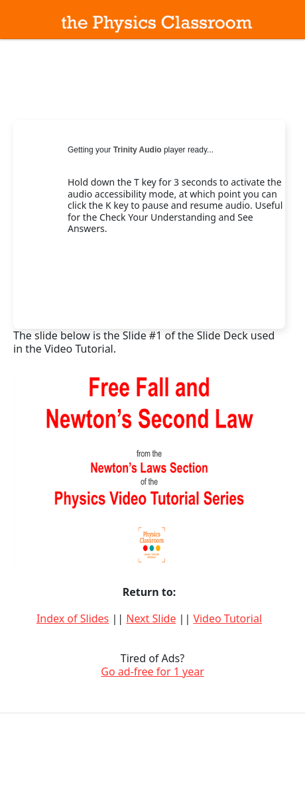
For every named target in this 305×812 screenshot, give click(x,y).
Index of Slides (72, 618)
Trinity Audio (137, 149)
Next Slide (151, 618)
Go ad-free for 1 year (152, 671)
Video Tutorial (227, 618)
